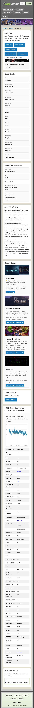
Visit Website (19, 44)
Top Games (7, 12)
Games (11, 28)
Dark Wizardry (10, 369)
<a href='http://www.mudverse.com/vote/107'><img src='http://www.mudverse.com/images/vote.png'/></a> (17, 681)
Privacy (13, 698)
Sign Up (25, 12)
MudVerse (17, 702)
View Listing (10, 292)
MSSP (21, 698)
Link (18, 481)
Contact (25, 695)
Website (19, 652)
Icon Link (19, 520)
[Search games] (22, 3)
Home (5, 28)
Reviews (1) (19, 322)
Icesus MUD (10, 278)
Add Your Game (8, 9)
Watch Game (23, 54)
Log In (5, 16)
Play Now (9, 44)
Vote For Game (10, 54)
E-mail (19, 471)
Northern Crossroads (13, 308)
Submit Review (10, 49)
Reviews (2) (19, 352)
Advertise (17, 12)
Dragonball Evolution (13, 339)
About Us (17, 695)
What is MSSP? (19, 410)
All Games (20, 9)
